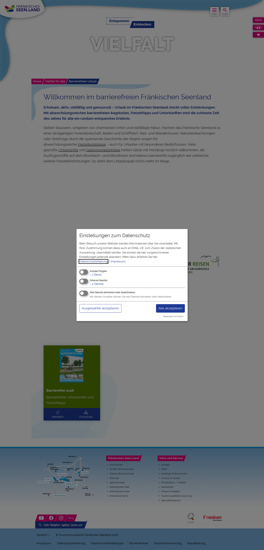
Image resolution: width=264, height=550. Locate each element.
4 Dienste (96, 284)
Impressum (118, 261)
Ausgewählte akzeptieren (100, 308)
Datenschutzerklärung (93, 261)
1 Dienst (96, 274)
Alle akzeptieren (170, 308)
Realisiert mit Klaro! (173, 316)
